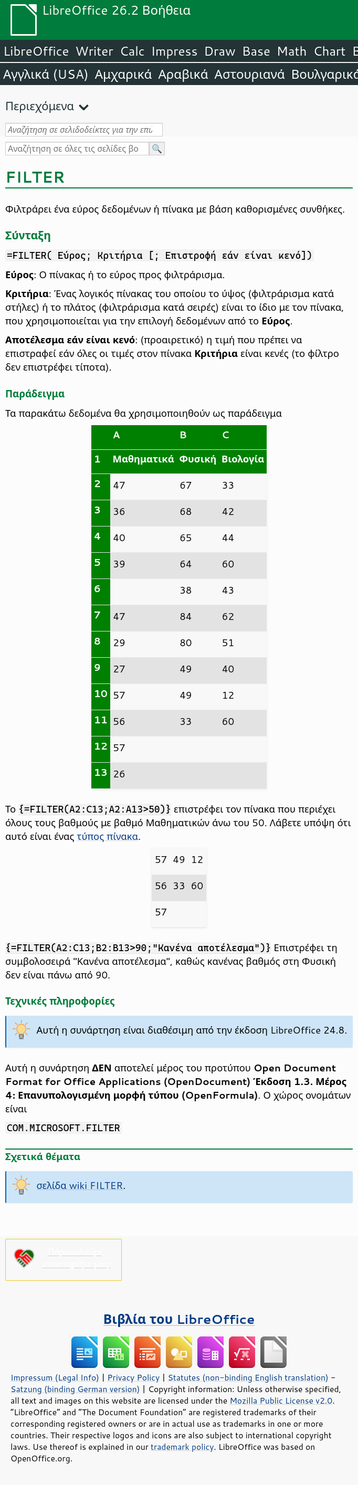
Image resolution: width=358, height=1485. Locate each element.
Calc (132, 51)
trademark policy (182, 1446)
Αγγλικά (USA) (46, 74)
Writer (94, 51)
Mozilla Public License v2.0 (280, 1400)
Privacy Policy (133, 1377)
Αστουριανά (250, 74)
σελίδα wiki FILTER (80, 1185)
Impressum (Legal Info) (54, 1377)
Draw (219, 51)
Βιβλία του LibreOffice (179, 1319)
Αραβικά (183, 74)
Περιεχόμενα (39, 106)
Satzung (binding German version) (75, 1389)
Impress (174, 51)
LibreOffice (36, 51)
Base (256, 51)
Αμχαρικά (123, 74)
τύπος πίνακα (107, 836)
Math (292, 51)
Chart (329, 51)
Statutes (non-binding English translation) (247, 1377)
